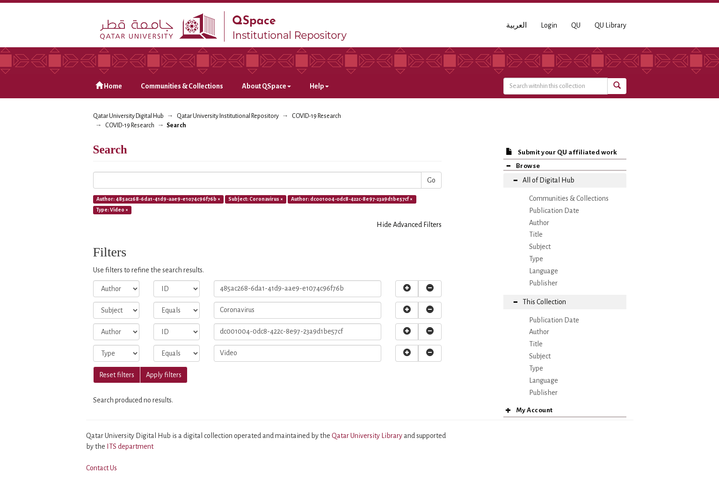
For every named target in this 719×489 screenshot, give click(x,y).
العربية (516, 25)
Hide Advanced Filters (409, 224)
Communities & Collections (182, 86)
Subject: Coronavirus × (255, 199)
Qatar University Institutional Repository (228, 116)
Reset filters (116, 375)
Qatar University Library (368, 435)
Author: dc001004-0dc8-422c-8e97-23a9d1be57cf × (352, 199)
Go (431, 180)
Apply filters (164, 375)
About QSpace (266, 86)
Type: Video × (112, 209)
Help (319, 86)
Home (108, 86)
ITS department (130, 446)
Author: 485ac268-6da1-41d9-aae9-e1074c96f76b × (158, 199)
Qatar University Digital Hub (128, 116)
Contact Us (101, 468)
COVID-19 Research (316, 116)
